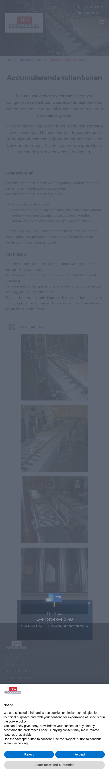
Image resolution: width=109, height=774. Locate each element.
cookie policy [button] (17, 721)
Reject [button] (29, 754)
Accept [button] (80, 754)
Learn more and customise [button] (54, 765)
